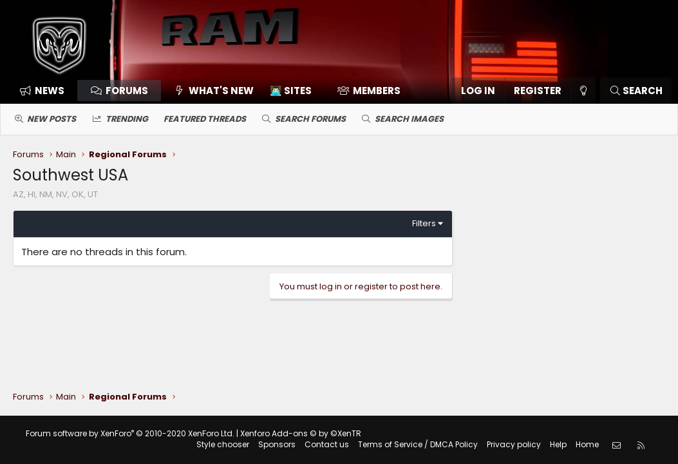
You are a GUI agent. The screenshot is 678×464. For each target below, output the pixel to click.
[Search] (636, 90)
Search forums (310, 119)
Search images (409, 119)
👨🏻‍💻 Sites (291, 90)
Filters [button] (424, 223)
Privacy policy (514, 444)
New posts (51, 119)
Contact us (327, 444)
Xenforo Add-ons (300, 433)
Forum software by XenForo (130, 433)
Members (376, 90)
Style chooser (222, 444)
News (49, 90)
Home (587, 444)
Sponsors (277, 444)
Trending (127, 119)
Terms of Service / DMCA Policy (418, 444)
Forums (127, 90)
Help (558, 444)
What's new (221, 90)
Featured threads (205, 119)
